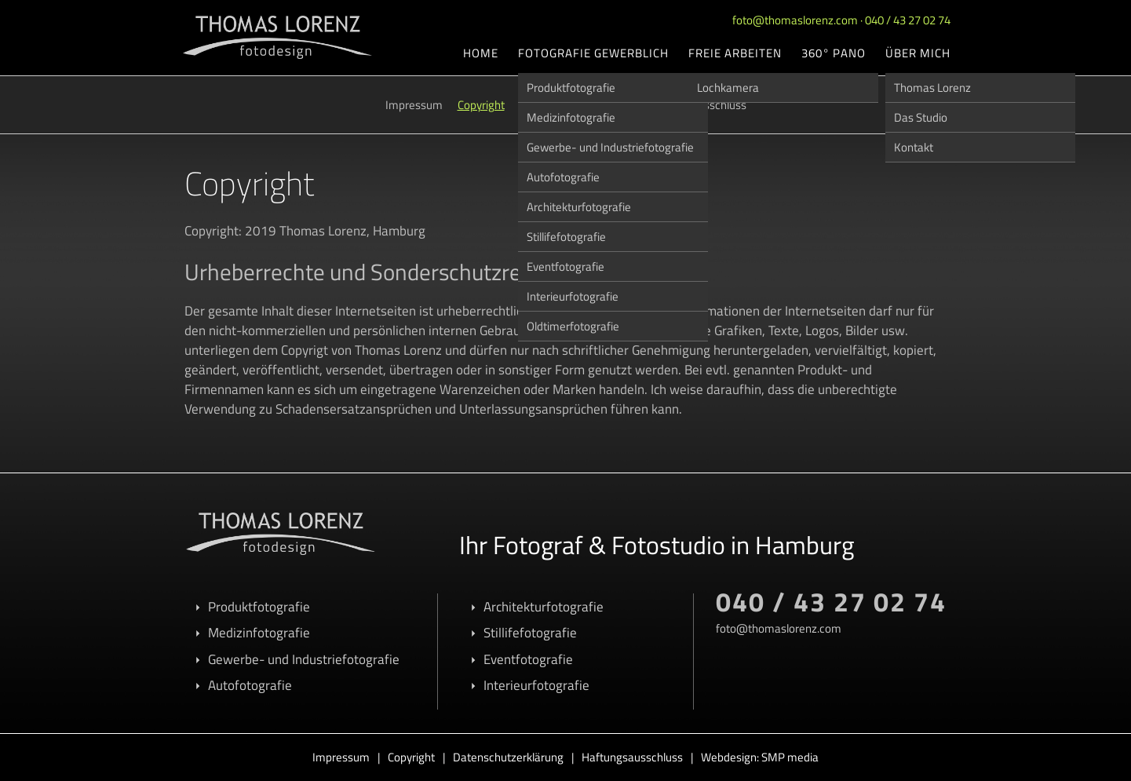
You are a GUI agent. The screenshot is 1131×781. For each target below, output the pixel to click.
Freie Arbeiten (735, 53)
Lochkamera (728, 87)
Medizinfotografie (571, 117)
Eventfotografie (565, 266)
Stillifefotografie (566, 237)
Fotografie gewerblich (593, 53)
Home (480, 53)
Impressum (414, 105)
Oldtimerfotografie (573, 326)
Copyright (481, 105)
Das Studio (920, 117)
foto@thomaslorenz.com (795, 20)
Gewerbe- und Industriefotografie (610, 147)
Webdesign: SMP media (760, 757)
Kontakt (913, 147)
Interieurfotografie (572, 296)
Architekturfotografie (579, 207)
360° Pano (833, 53)
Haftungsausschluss (632, 757)
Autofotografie (563, 177)
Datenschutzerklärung (508, 757)
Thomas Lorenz (932, 87)
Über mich (917, 53)
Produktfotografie (571, 87)
